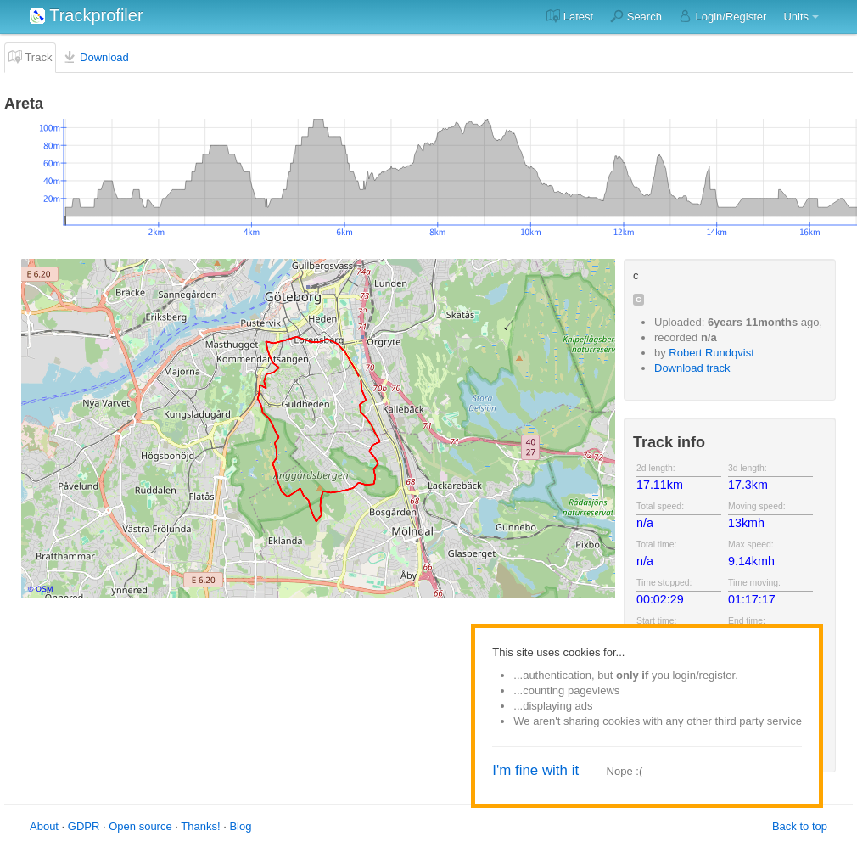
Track (30, 57)
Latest (569, 16)
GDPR (84, 826)
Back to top (799, 826)
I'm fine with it (535, 770)
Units (796, 16)
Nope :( (625, 771)
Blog (240, 826)
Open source (140, 826)
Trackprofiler (86, 15)
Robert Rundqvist (711, 352)
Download (95, 57)
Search (636, 16)
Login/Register (722, 16)
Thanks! (200, 826)
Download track (692, 368)
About (44, 826)
